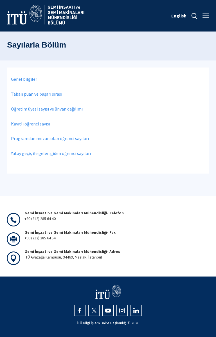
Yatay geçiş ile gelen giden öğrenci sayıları (51, 153)
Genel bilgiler (24, 79)
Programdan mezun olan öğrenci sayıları (50, 138)
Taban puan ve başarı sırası (36, 94)
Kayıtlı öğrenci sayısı (30, 124)
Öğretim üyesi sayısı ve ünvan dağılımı (47, 109)
